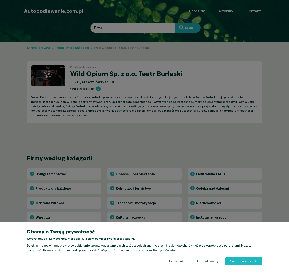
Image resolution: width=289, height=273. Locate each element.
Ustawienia (176, 261)
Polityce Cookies (164, 250)
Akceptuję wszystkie (244, 261)
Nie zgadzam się (207, 261)
